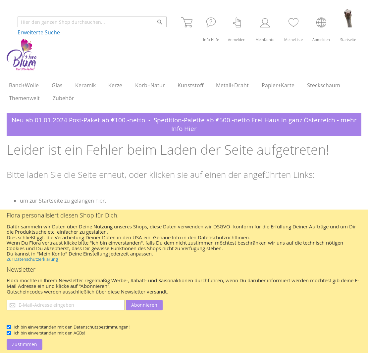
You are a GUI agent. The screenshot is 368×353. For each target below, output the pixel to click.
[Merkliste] (293, 25)
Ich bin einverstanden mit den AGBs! (49, 333)
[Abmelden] (321, 25)
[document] (184, 281)
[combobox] (92, 22)
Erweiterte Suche (39, 32)
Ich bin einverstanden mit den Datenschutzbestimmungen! (72, 327)
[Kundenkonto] (265, 25)
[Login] (237, 25)
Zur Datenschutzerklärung (32, 259)
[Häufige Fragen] (211, 25)
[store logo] (21, 54)
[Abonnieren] (144, 305)
